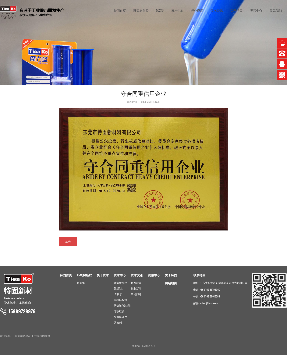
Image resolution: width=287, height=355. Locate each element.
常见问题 (136, 294)
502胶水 (118, 288)
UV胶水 (118, 294)
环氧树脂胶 (141, 10)
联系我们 (276, 10)
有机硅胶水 (120, 300)
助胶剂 (118, 322)
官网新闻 (136, 283)
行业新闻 (136, 288)
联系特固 (199, 275)
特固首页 (120, 10)
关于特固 (236, 10)
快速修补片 (120, 317)
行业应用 (197, 10)
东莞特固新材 (42, 336)
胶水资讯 (217, 10)
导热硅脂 (119, 311)
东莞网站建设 (23, 336)
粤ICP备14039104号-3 (143, 346)
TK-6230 (81, 283)
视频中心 (256, 10)
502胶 (160, 10)
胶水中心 (177, 10)
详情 (68, 241)
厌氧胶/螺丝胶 (122, 305)
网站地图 (171, 283)
